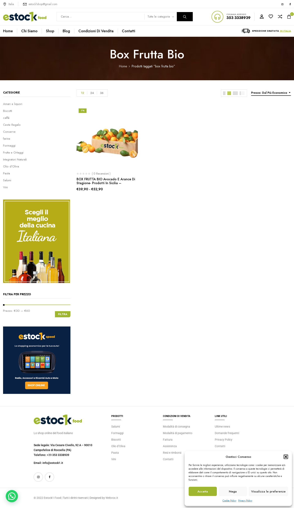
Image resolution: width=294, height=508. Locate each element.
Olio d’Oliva (118, 446)
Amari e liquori (12, 104)
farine (6, 138)
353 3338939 (238, 17)
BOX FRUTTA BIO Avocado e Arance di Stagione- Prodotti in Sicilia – (106, 181)
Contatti (168, 459)
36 (102, 93)
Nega (233, 491)
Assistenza (170, 446)
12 (82, 93)
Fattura (168, 439)
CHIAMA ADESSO (236, 14)
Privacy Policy (245, 500)
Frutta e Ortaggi (13, 152)
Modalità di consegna (176, 426)
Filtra (62, 314)
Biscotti (7, 111)
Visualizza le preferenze (268, 491)
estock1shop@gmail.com (43, 4)
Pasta (6, 173)
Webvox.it (112, 497)
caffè (6, 118)
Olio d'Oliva (11, 166)
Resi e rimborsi (172, 452)
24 (92, 93)
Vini (5, 187)
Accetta (202, 491)
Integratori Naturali (15, 159)
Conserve (9, 131)
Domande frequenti (227, 433)
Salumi (7, 180)
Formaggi (9, 145)
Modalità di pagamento (177, 433)
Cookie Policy (229, 500)
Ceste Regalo (12, 125)
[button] (286, 457)
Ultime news (222, 426)
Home (123, 66)
